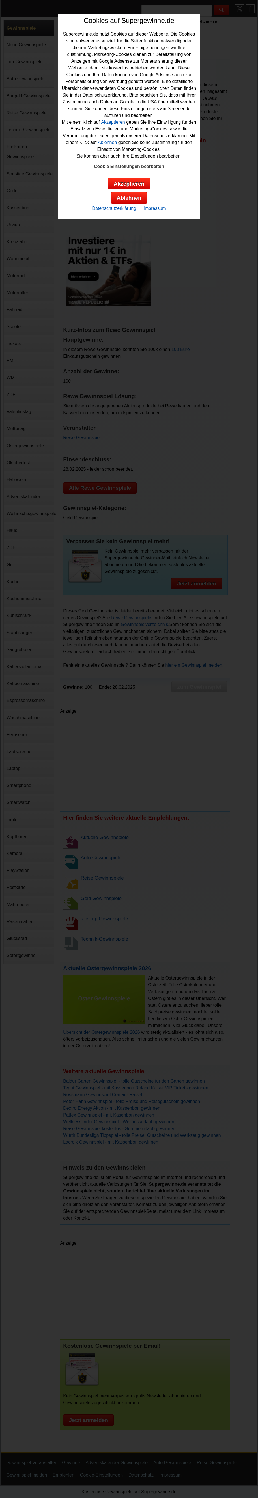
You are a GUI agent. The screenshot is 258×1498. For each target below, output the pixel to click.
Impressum (154, 208)
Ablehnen (107, 142)
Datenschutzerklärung (114, 208)
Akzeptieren (113, 122)
